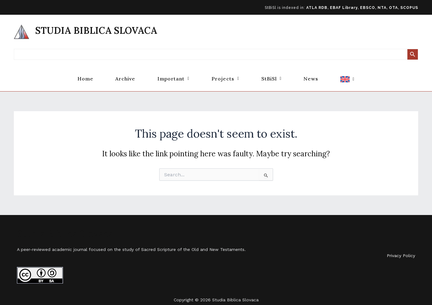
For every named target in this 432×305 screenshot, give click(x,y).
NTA (382, 8)
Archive (117, 74)
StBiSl (275, 74)
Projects (225, 74)
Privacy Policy (401, 247)
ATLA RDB (316, 8)
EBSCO (367, 8)
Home (73, 74)
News (319, 74)
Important (169, 74)
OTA (393, 8)
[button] (169, 74)
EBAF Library (344, 8)
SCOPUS (409, 8)
